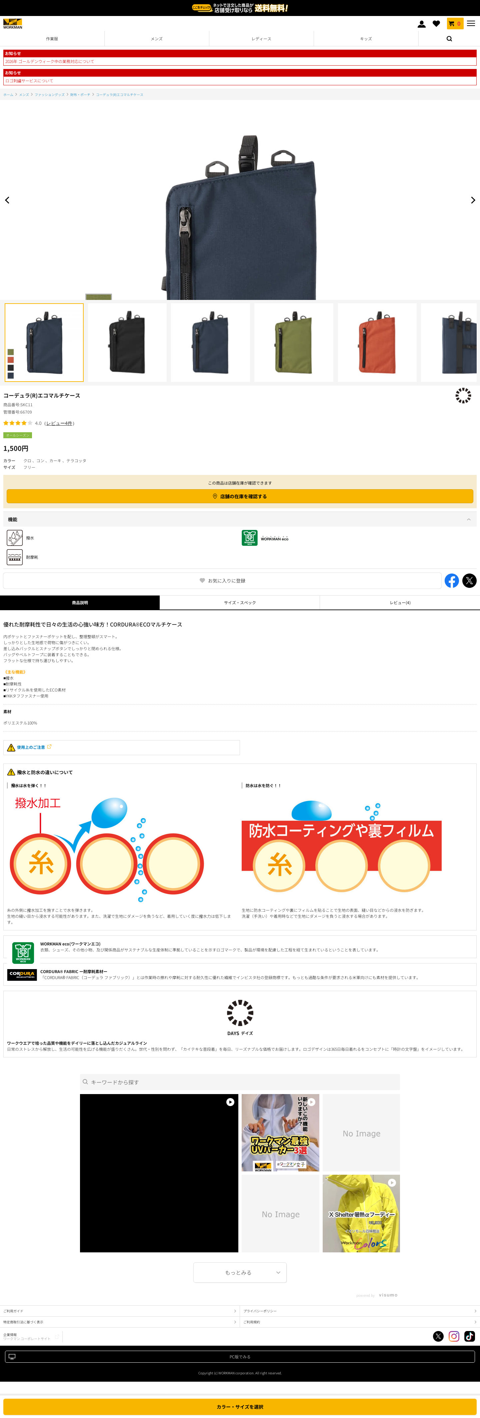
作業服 (52, 38)
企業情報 (27, 1336)
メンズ (157, 38)
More (240, 1272)
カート (455, 23)
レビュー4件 (59, 423)
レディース (261, 38)
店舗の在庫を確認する (243, 496)
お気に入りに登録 (226, 580)
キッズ (366, 38)
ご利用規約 (251, 1321)
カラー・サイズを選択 (240, 1406)
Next (472, 200)
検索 (449, 38)
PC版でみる (240, 1356)
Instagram (454, 1336)
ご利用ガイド (13, 1310)
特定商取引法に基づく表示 (23, 1321)
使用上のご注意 (26, 747)
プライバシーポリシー (260, 1310)
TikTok (469, 1336)
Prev (8, 200)
